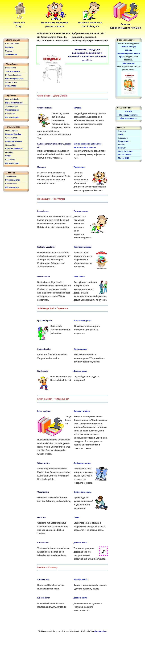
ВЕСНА (128, 111)
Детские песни (80, 543)
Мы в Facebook (125, 151)
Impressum (122, 138)
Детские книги (80, 598)
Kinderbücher (43, 598)
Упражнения (79, 167)
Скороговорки (80, 349)
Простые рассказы (83, 247)
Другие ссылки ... (128, 118)
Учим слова (79, 276)
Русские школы (81, 580)
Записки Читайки (82, 411)
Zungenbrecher (44, 349)
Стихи (76, 517)
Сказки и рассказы (82, 492)
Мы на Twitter (124, 155)
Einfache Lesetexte (46, 247)
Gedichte (41, 517)
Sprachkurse (43, 580)
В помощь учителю (128, 115)
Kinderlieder (42, 543)
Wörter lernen (43, 276)
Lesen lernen (43, 211)
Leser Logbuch (44, 411)
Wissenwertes (43, 463)
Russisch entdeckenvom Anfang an (90, 23)
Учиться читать (81, 211)
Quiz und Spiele (44, 321)
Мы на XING (123, 158)
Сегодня (77, 108)
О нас (120, 134)
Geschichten (43, 492)
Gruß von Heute (44, 108)
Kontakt (121, 144)
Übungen (41, 167)
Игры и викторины (82, 321)
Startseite (20, 23)
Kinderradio (42, 371)
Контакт (121, 148)
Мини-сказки (129, 63)
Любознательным (82, 463)
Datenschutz (123, 141)
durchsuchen (100, 631)
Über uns (122, 131)
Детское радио (81, 371)
